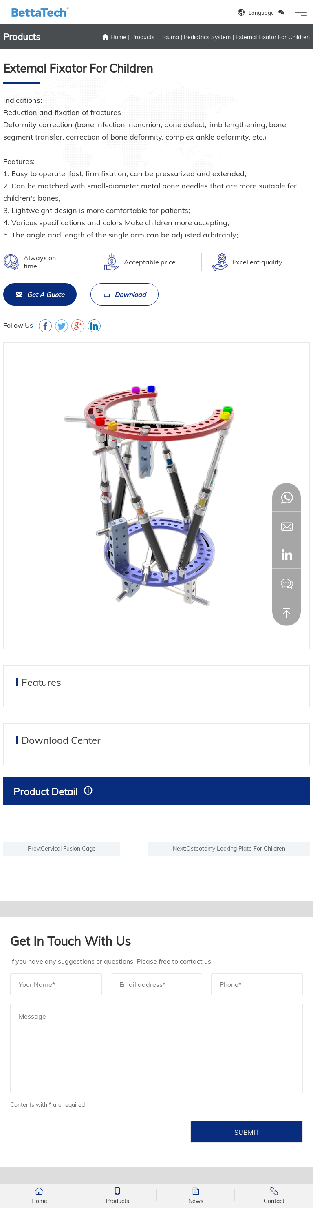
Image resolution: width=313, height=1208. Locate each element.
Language (261, 12)
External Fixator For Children (273, 37)
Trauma (169, 37)
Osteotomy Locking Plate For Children (235, 848)
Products (142, 37)
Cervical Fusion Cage (68, 848)
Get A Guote (39, 294)
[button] (286, 554)
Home (118, 37)
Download (124, 294)
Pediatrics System (207, 37)
